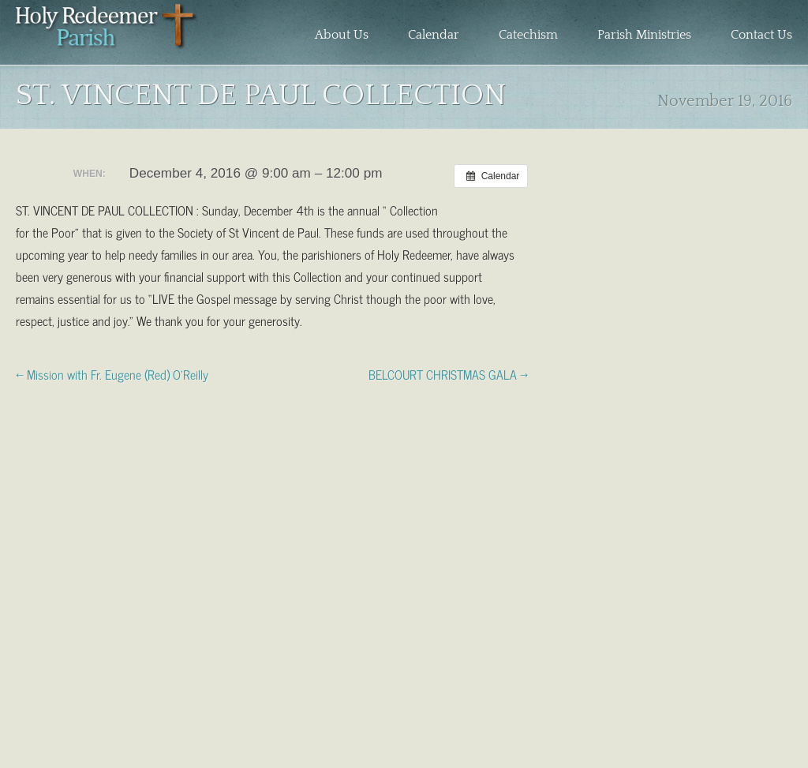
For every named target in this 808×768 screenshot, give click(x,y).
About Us (341, 35)
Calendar (433, 35)
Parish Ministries (644, 35)
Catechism (528, 35)
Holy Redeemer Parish (107, 36)
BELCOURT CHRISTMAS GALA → (448, 373)
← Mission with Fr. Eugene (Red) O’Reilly (112, 373)
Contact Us (761, 35)
